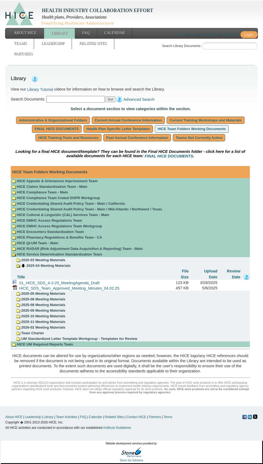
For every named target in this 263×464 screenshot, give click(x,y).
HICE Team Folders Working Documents (192, 129)
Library (59, 33)
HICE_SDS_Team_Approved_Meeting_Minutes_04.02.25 (68, 288)
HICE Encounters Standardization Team (48, 232)
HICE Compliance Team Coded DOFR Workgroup (56, 198)
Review (233, 271)
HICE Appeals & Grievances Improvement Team (54, 181)
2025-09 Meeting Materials (40, 310)
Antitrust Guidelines (117, 428)
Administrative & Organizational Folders (53, 120)
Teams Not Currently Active (199, 138)
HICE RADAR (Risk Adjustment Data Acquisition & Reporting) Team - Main (77, 249)
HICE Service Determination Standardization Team (57, 254)
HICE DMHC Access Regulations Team (47, 220)
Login (249, 35)
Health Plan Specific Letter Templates (118, 129)
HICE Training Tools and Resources (68, 138)
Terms (193, 35)
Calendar (114, 33)
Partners (23, 54)
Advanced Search (139, 99)
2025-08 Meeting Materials (40, 305)
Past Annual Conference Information (137, 138)
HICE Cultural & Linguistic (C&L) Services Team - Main (60, 215)
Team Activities (66, 417)
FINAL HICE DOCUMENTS (57, 129)
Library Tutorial (40, 89)
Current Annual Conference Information (128, 120)
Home (181, 35)
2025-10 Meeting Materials (40, 316)
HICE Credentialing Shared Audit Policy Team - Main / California (68, 204)
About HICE (25, 33)
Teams (20, 43)
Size (185, 277)
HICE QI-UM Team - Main (35, 243)
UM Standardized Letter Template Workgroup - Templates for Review (76, 339)
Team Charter (30, 333)
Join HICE (229, 35)
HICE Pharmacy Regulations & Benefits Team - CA (57, 237)
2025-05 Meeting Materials (40, 294)
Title (21, 277)
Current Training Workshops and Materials (206, 120)
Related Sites (93, 43)
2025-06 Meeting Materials (40, 299)
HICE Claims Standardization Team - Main (49, 187)
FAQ (86, 33)
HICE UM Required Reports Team (42, 344)
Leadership (52, 43)
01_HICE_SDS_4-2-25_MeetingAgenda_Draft (58, 282)
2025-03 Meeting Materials (40, 260)
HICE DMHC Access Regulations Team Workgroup (57, 226)
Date (213, 277)
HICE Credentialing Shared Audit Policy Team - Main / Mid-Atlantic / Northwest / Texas (87, 209)
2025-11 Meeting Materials (40, 322)
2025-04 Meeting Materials (49, 266)
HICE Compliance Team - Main (40, 192)
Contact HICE (210, 35)
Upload (210, 271)
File (185, 271)
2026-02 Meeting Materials (40, 327)
